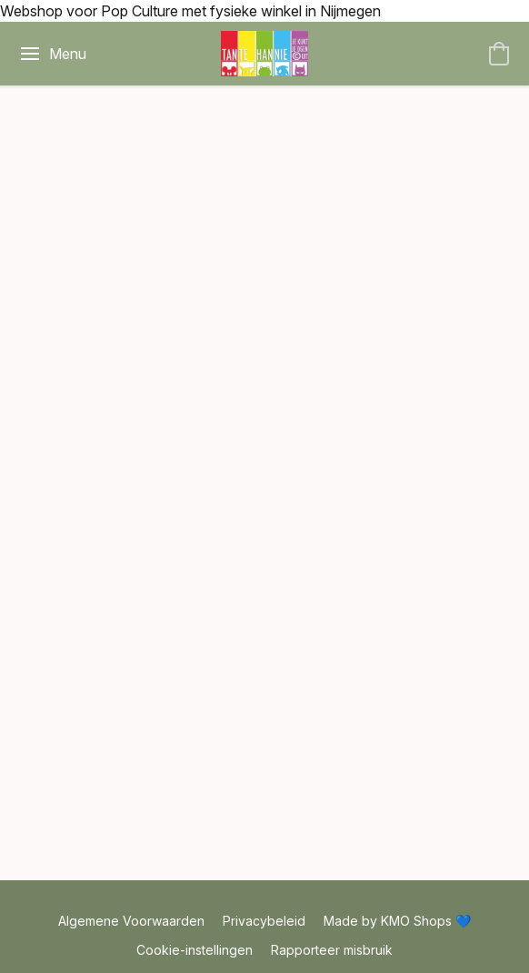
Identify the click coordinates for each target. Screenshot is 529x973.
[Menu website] (52, 53)
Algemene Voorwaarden (131, 920)
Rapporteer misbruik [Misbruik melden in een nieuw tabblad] (332, 950)
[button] (264, 53)
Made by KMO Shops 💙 (397, 920)
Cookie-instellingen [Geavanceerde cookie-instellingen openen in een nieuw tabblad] (194, 950)
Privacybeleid (264, 920)
